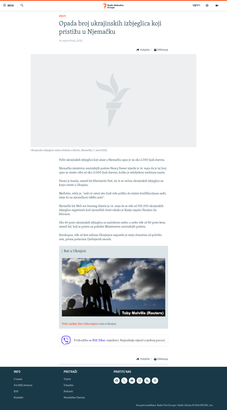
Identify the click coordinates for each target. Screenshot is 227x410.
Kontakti (18, 398)
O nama (18, 379)
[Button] (143, 50)
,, (80, 324)
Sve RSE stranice (23, 385)
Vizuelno (69, 385)
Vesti (62, 16)
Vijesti (67, 379)
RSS (16, 391)
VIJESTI (196, 5)
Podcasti (68, 391)
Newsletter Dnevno (74, 398)
